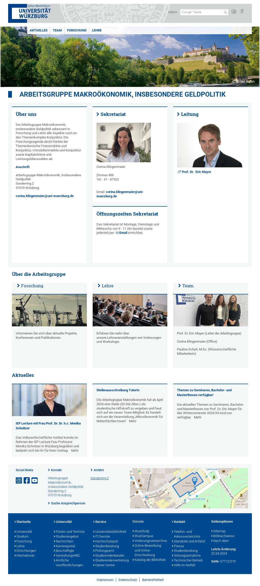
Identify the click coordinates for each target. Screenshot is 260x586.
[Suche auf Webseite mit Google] (204, 12)
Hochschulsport (105, 541)
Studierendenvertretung (110, 560)
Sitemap (218, 531)
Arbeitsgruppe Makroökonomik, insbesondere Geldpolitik (123, 94)
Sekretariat (113, 114)
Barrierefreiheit (153, 580)
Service (99, 522)
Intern (172, 12)
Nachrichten (63, 541)
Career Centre (104, 565)
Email (123, 233)
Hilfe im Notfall (183, 565)
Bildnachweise (222, 536)
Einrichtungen (25, 551)
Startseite (22, 522)
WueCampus (143, 536)
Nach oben (220, 541)
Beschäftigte (64, 551)
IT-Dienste (101, 537)
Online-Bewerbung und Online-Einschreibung (147, 551)
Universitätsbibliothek (109, 532)
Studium (21, 537)
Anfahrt (99, 470)
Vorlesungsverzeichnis (150, 541)
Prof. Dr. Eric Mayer (196, 172)
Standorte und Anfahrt (188, 541)
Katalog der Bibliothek (149, 560)
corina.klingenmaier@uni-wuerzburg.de (45, 196)
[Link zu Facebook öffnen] (27, 480)
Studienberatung (106, 546)
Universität (23, 532)
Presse (178, 546)
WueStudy (141, 531)
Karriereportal (64, 546)
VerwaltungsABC (67, 556)
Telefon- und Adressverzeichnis (186, 534)
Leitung (190, 114)
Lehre (97, 30)
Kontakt (56, 470)
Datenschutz (128, 580)
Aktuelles (38, 30)
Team (57, 30)
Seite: (215, 561)
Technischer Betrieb (187, 560)
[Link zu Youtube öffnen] (35, 480)
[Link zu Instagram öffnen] (19, 480)
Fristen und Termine (69, 532)
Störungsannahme (186, 556)
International (24, 556)
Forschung (77, 30)
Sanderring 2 (100, 478)
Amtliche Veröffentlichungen (68, 563)
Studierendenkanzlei (108, 556)
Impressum (105, 580)
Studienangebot (66, 537)
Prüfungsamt (103, 551)
